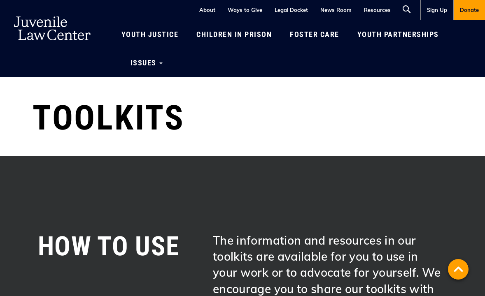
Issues (147, 62)
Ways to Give (245, 10)
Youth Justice (150, 34)
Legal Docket (291, 10)
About (207, 10)
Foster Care (314, 34)
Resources (377, 10)
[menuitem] (436, 10)
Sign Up (437, 10)
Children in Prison (234, 34)
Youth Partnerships (398, 34)
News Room (336, 10)
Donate (469, 10)
